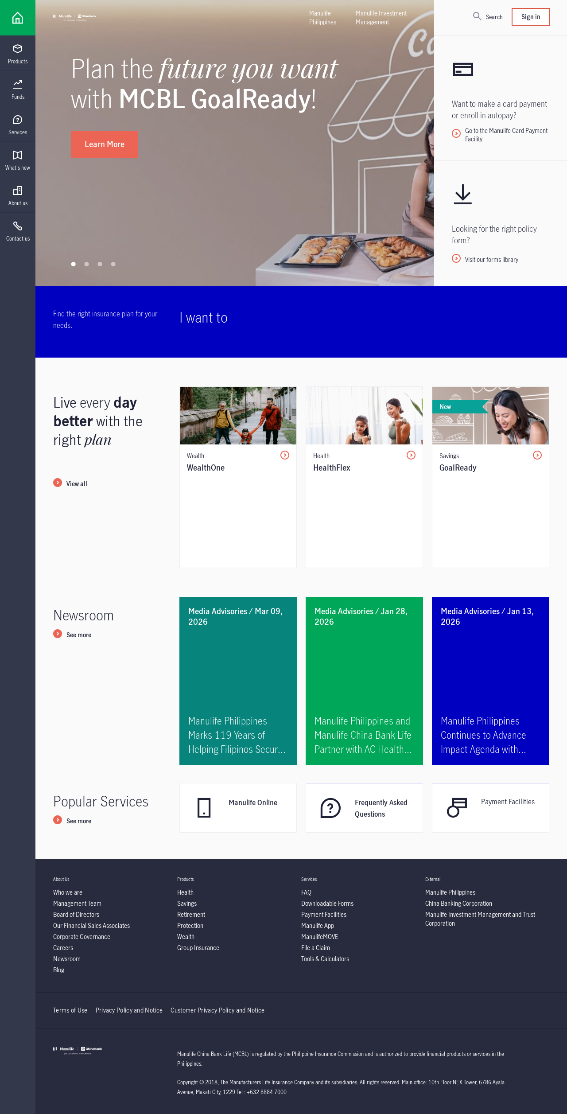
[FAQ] (306, 892)
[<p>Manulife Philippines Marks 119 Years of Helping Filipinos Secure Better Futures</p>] (238, 681)
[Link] (17, 17)
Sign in (530, 16)
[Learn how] (388, 165)
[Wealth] (185, 936)
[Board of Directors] (76, 914)
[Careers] (63, 947)
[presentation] (17, 53)
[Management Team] (77, 903)
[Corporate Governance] (81, 936)
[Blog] (58, 970)
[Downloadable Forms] (327, 903)
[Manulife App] (317, 925)
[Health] (185, 892)
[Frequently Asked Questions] (364, 808)
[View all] (70, 484)
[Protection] (190, 925)
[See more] (72, 635)
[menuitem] (17, 54)
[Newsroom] (67, 958)
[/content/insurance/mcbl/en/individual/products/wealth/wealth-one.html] (238, 477)
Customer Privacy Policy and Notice (217, 1010)
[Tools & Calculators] (325, 958)
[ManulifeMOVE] (319, 936)
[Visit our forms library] (500, 222)
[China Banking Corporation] (458, 903)
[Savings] (187, 903)
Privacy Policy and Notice (130, 1010)
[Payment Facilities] (323, 914)
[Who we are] (67, 892)
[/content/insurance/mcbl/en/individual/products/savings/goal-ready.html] (490, 477)
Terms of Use (70, 1010)
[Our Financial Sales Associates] (91, 925)
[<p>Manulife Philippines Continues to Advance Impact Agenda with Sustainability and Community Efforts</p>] (490, 681)
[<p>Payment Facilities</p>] (490, 808)
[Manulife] (74, 18)
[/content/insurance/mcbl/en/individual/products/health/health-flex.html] (364, 477)
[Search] (488, 16)
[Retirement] (191, 914)
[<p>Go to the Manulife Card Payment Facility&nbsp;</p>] (500, 97)
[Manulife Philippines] (450, 892)
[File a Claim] (315, 947)
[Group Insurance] (198, 947)
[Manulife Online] (238, 808)
